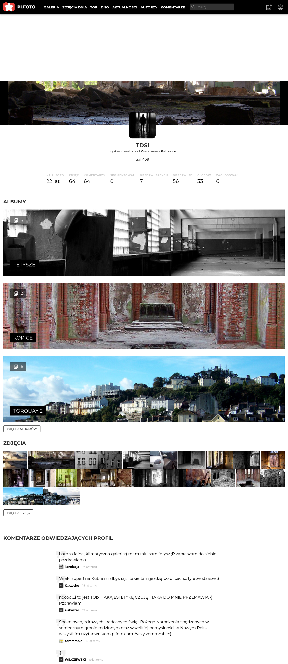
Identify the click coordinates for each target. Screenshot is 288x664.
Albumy (14, 201)
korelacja (72, 466)
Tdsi (142, 145)
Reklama (82, 646)
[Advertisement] (144, 48)
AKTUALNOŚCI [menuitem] (124, 7)
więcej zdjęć (18, 412)
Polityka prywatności (49, 654)
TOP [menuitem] (93, 7)
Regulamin (16, 654)
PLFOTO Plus (42, 646)
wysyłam (217, 596)
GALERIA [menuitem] (51, 7)
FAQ (64, 646)
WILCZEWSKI (75, 559)
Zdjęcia (14, 297)
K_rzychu (72, 485)
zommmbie (73, 540)
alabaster (72, 509)
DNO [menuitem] (105, 7)
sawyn (70, 577)
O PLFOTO (16, 646)
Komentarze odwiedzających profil (58, 437)
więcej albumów (22, 282)
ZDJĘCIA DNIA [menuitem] (74, 7)
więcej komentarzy (24, 615)
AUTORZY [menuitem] (149, 7)
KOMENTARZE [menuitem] (173, 7)
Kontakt (104, 646)
